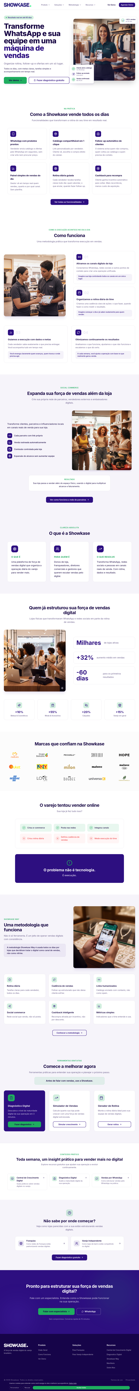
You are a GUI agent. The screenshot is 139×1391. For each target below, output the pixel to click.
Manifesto (111, 1363)
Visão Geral (42, 1350)
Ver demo (15, 80)
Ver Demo (112, 5)
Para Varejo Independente (82, 1354)
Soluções (59, 5)
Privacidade (130, 1380)
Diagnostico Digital (114, 1354)
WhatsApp (89, 1311)
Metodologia (75, 5)
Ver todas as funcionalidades (69, 202)
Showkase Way (113, 1359)
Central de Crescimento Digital (119, 1350)
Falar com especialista (56, 1311)
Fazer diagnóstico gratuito (49, 80)
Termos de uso (117, 1380)
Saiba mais (72, 1383)
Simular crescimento (69, 1124)
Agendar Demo (127, 5)
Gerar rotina (115, 1124)
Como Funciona (44, 1354)
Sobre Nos (111, 1368)
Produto (45, 5)
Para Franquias (78, 1350)
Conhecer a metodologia (69, 1033)
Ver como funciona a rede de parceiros (69, 500)
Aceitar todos (81, 1388)
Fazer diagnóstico (24, 1124)
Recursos (91, 5)
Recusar (27, 1388)
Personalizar (15, 1388)
